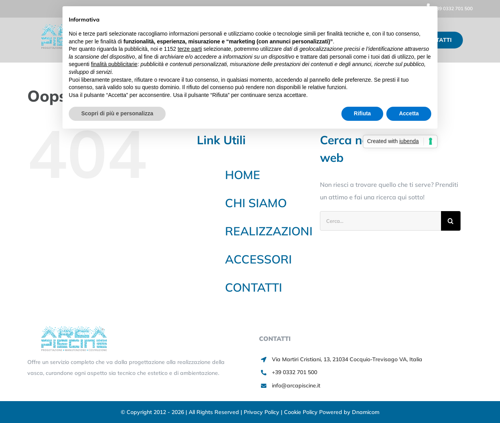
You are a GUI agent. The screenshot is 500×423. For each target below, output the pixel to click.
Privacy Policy (262, 412)
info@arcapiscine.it (296, 385)
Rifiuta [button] (362, 113)
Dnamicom (365, 412)
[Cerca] (451, 221)
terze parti (190, 49)
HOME (242, 174)
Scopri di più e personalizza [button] (117, 113)
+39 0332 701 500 (447, 8)
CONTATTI (253, 287)
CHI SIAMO (256, 202)
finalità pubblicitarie (114, 64)
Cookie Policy (301, 412)
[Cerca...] (380, 221)
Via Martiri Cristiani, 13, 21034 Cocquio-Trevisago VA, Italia (347, 359)
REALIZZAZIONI (268, 231)
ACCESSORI (258, 259)
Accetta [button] (409, 113)
